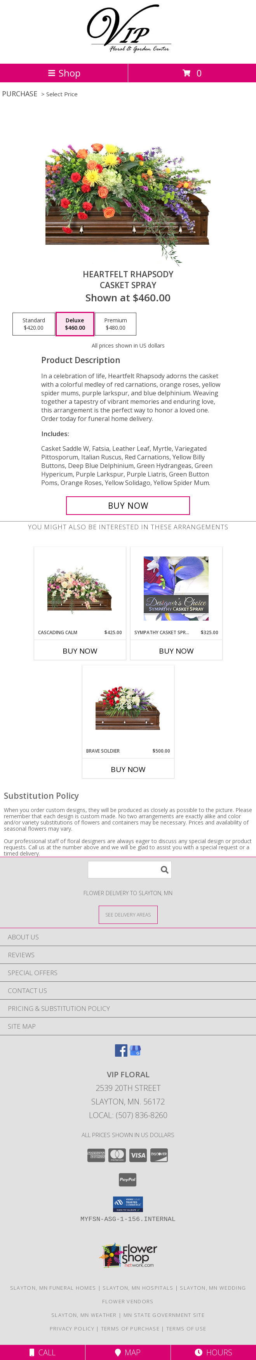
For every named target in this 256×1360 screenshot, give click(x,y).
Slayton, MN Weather (84, 1314)
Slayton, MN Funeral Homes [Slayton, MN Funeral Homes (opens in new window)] (53, 1287)
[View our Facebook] (121, 1054)
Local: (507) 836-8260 (128, 1115)
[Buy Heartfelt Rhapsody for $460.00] (128, 505)
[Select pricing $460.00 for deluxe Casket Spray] (75, 324)
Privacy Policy (72, 1328)
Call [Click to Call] (43, 1352)
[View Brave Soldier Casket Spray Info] (128, 706)
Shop (64, 72)
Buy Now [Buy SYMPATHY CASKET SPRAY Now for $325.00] (176, 651)
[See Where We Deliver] (128, 914)
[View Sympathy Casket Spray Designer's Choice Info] (176, 588)
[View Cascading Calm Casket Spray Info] (79, 588)
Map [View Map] (128, 1352)
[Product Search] (130, 869)
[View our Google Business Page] (135, 1054)
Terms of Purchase (130, 1328)
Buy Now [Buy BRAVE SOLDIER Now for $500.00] (128, 769)
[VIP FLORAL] (128, 52)
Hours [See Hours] (213, 1352)
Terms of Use (186, 1328)
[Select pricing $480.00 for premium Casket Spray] (115, 324)
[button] (128, 1204)
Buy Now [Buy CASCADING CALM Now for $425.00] (80, 651)
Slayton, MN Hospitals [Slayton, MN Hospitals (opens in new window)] (138, 1287)
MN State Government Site (164, 1314)
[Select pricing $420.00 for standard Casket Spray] (34, 324)
